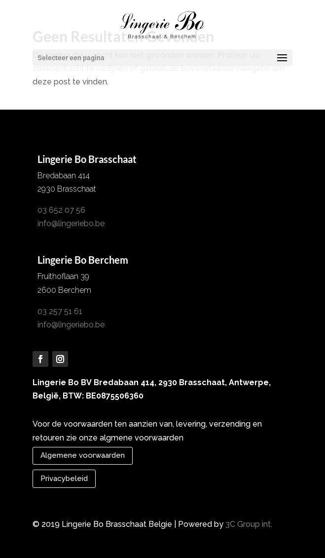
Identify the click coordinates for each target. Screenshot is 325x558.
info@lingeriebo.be (71, 223)
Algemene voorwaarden (82, 455)
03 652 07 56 (61, 210)
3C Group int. (248, 524)
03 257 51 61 (59, 311)
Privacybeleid (64, 478)
